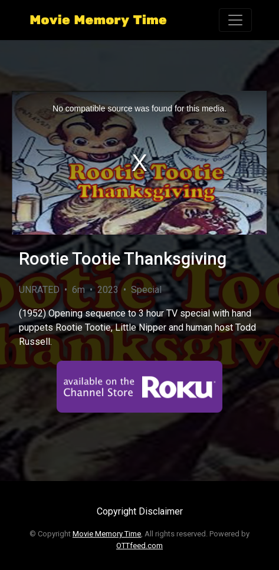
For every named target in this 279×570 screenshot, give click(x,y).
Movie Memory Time (107, 533)
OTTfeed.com (139, 545)
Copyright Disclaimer (140, 511)
